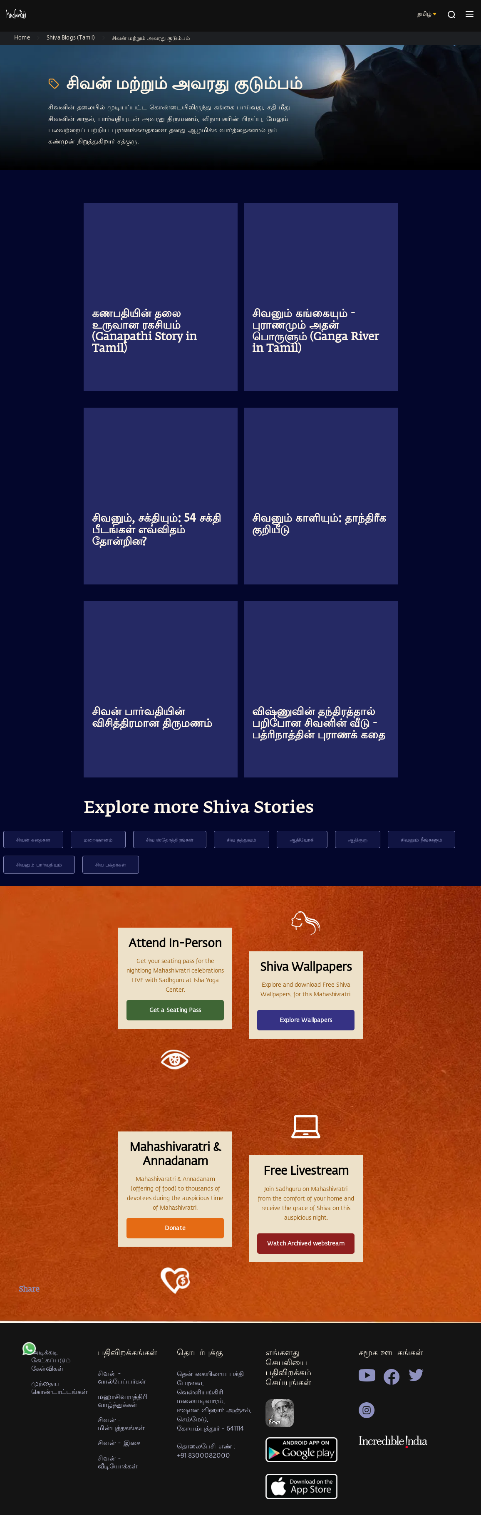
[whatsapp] (29, 1353)
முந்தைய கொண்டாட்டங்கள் (59, 1387)
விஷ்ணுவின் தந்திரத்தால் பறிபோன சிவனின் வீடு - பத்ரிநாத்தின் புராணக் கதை (318, 724)
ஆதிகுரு (357, 839)
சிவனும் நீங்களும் (421, 839)
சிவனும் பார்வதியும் (39, 864)
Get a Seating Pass (175, 1010)
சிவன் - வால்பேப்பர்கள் (122, 1377)
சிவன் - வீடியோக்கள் (117, 1461)
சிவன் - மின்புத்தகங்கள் (121, 1423)
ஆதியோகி (302, 839)
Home (22, 37)
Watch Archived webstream (306, 1243)
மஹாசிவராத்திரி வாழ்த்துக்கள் (123, 1400)
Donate (175, 1228)
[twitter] (29, 1331)
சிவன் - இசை (119, 1442)
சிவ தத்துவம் (241, 839)
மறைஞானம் (98, 839)
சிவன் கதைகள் (33, 839)
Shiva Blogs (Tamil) (71, 37)
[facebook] (29, 1309)
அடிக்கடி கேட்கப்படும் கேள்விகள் (51, 1359)
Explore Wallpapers (306, 1020)
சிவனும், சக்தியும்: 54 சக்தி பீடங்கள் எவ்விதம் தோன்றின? (156, 530)
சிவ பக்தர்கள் (110, 864)
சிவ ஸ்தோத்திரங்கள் (169, 839)
